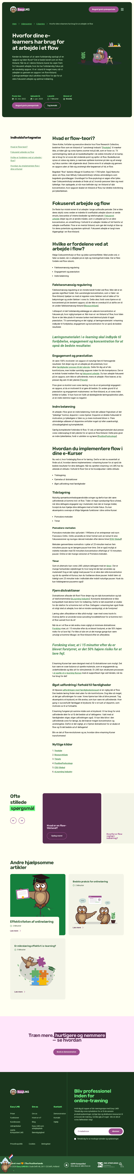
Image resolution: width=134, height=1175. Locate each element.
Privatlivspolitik (16, 1145)
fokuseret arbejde (91, 374)
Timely (83, 380)
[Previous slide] (13, 821)
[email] (99, 1133)
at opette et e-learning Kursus (67, 673)
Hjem (14, 24)
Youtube (106, 148)
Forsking (56, 629)
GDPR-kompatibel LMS (16, 1133)
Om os (34, 1115)
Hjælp (56, 1123)
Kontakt (57, 1119)
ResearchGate (91, 306)
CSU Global (115, 540)
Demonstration (60, 1115)
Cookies (32, 1145)
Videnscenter (26, 24)
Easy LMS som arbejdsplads (38, 1128)
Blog (34, 1123)
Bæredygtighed (38, 1134)
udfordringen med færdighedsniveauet (81, 690)
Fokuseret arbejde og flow (22, 153)
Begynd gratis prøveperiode (103, 9)
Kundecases (15, 1123)
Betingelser (46, 1145)
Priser (12, 1115)
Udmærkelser (15, 1127)
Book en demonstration (66, 1053)
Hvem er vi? (36, 1119)
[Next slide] (22, 821)
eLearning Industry (80, 599)
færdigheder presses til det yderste (73, 368)
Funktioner (14, 1119)
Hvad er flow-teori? (19, 147)
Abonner (114, 1133)
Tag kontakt (55, 106)
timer (109, 566)
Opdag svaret (56, 836)
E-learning (41, 24)
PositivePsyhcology (107, 437)
